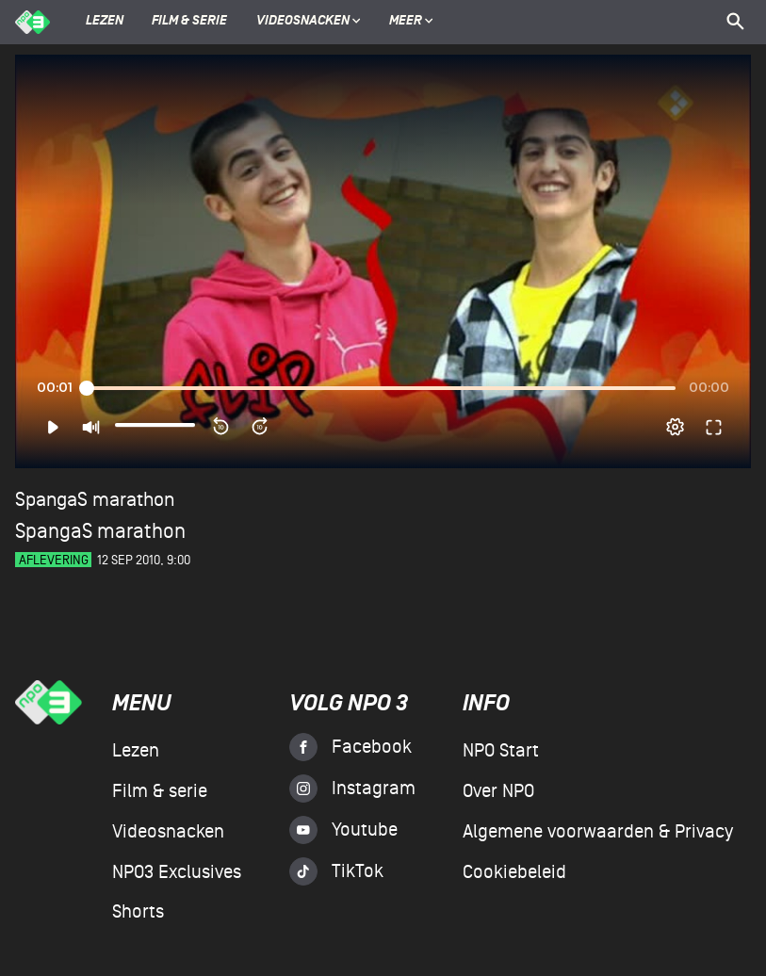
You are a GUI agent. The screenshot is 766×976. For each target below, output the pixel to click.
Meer (411, 21)
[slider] (381, 388)
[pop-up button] (675, 427)
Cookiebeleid (514, 872)
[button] (52, 427)
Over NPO (498, 791)
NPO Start (501, 750)
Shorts (138, 912)
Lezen (104, 21)
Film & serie (189, 21)
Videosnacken (303, 21)
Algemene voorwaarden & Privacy (598, 831)
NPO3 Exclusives (176, 872)
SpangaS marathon (94, 500)
